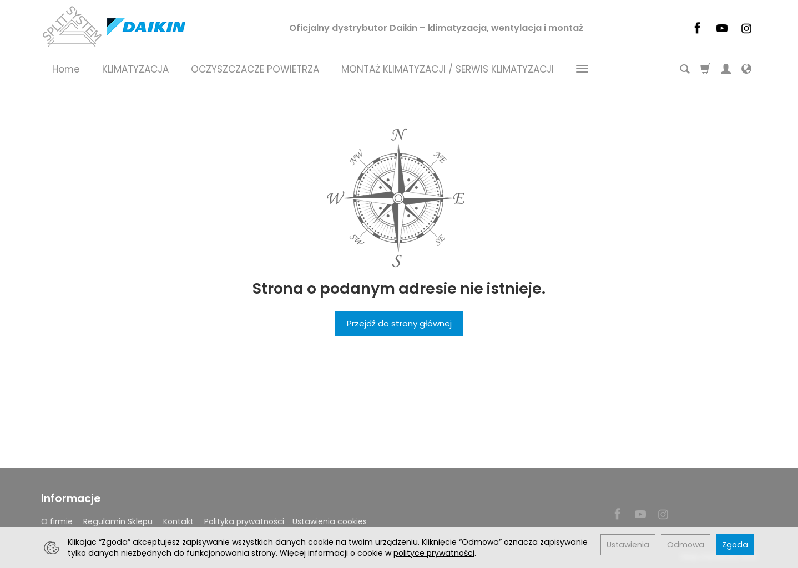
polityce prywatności (433, 553)
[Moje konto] (725, 69)
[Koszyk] (705, 69)
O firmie (57, 521)
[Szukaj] (684, 69)
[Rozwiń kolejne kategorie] (582, 69)
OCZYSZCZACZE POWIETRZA (255, 69)
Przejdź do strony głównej (399, 323)
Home (66, 69)
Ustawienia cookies (329, 521)
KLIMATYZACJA (135, 69)
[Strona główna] (113, 26)
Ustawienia (628, 544)
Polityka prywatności (244, 521)
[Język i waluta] (746, 69)
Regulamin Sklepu (118, 521)
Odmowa (685, 544)
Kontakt (178, 521)
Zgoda (735, 544)
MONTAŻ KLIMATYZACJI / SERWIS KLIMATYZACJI (447, 69)
